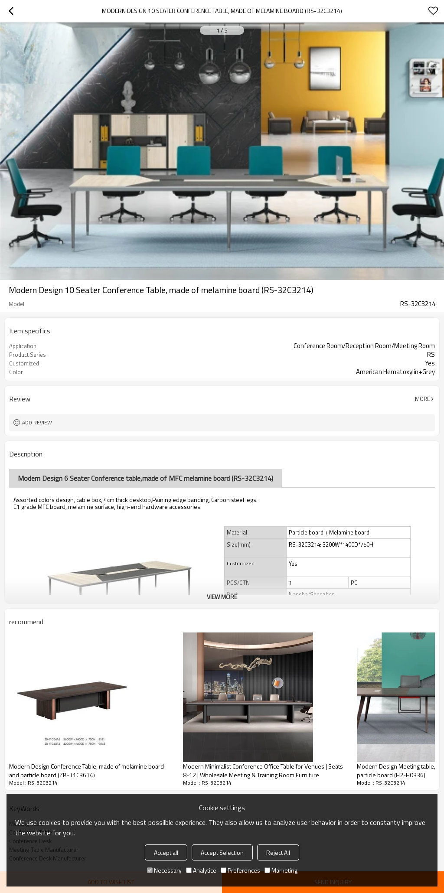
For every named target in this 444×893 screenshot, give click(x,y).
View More (222, 596)
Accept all (166, 852)
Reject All (278, 852)
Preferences (240, 870)
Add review (37, 422)
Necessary (164, 870)
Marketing (280, 870)
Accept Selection (222, 852)
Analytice (201, 870)
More (422, 398)
